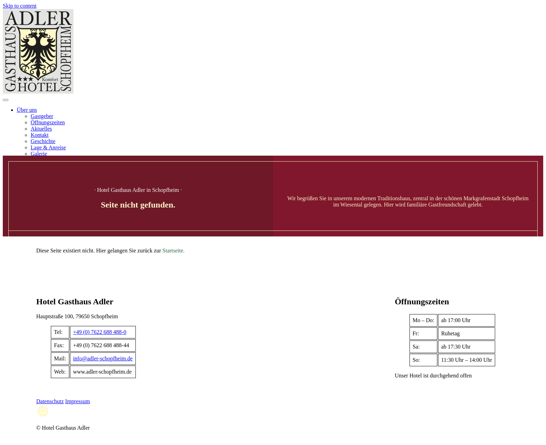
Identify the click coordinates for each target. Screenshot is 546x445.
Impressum (77, 401)
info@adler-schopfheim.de (103, 358)
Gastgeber (42, 116)
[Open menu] (5, 100)
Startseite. (174, 250)
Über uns (27, 110)
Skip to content (20, 6)
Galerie (39, 154)
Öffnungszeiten (48, 122)
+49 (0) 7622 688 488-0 (99, 332)
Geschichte (43, 141)
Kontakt (40, 135)
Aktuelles (41, 129)
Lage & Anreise (48, 147)
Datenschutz (50, 401)
